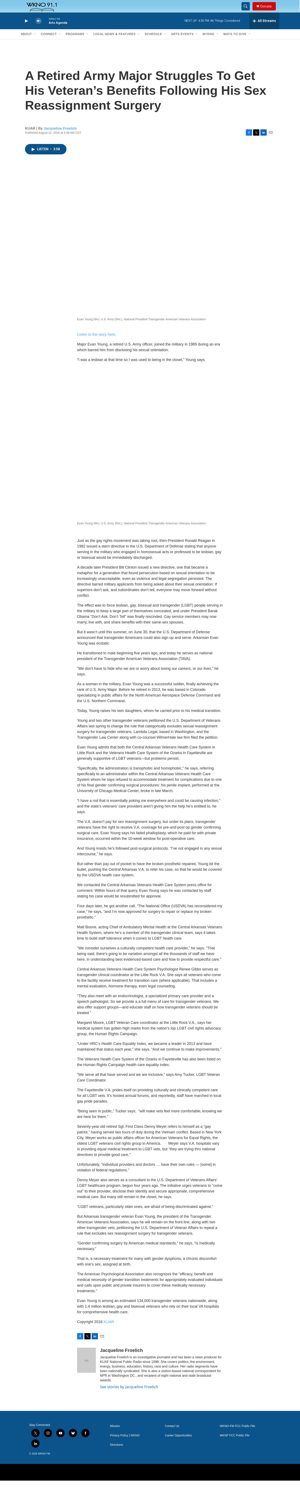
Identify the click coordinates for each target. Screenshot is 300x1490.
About (26, 43)
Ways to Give (235, 43)
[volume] (38, 30)
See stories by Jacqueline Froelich (129, 1396)
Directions (116, 1454)
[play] (26, 30)
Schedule (153, 43)
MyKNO (208, 43)
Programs (75, 43)
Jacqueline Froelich (60, 138)
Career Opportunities (178, 1444)
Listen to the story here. (96, 344)
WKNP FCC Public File (235, 1444)
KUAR (109, 1331)
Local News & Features (114, 43)
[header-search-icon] (247, 11)
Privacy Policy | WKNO (125, 1444)
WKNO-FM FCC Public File (237, 1435)
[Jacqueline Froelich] (86, 1369)
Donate (268, 11)
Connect (49, 43)
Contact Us (172, 1435)
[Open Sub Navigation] (35, 43)
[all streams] (264, 30)
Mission (115, 1435)
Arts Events (182, 43)
